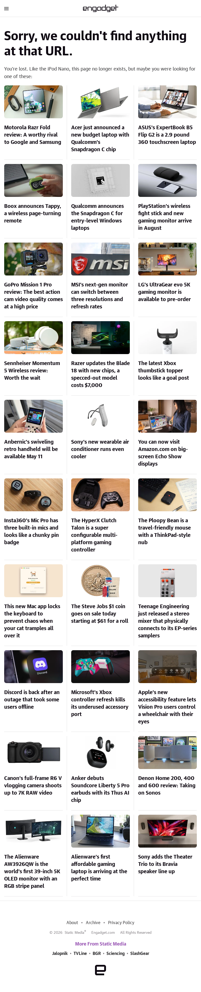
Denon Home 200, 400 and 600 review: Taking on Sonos (167, 786)
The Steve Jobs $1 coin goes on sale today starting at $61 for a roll (99, 614)
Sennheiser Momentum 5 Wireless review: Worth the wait (32, 371)
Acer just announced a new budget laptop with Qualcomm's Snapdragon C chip (100, 138)
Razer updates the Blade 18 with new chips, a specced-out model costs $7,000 (100, 374)
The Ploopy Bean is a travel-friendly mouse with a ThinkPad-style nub (164, 531)
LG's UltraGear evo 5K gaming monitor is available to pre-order (164, 292)
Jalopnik (60, 954)
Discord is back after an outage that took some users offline (32, 700)
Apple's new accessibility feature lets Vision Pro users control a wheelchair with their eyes (167, 707)
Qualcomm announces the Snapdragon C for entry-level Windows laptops (97, 217)
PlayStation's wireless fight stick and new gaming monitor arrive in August (165, 217)
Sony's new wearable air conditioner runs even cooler (100, 449)
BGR (97, 954)
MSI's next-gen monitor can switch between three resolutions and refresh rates (99, 295)
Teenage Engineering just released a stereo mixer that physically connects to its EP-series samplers (167, 621)
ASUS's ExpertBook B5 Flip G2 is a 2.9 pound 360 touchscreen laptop (167, 135)
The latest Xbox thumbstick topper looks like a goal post (163, 371)
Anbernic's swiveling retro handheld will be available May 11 (31, 449)
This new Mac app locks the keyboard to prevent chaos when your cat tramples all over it (32, 621)
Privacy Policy (121, 923)
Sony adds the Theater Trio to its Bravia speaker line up (165, 864)
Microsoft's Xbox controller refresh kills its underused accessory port (100, 703)
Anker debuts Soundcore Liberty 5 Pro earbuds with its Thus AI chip (100, 789)
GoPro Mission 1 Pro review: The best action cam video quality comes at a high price (33, 295)
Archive (93, 923)
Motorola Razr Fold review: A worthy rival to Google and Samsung (32, 135)
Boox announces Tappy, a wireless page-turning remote (32, 214)
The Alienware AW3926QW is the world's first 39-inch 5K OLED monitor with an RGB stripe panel (32, 871)
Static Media (74, 933)
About (72, 923)
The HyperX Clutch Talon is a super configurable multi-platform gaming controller (94, 535)
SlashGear (139, 954)
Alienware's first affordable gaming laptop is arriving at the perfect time (99, 868)
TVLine (80, 954)
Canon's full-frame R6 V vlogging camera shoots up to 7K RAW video (33, 786)
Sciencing (116, 954)
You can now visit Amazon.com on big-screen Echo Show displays (163, 453)
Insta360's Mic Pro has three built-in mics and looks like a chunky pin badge (31, 531)
